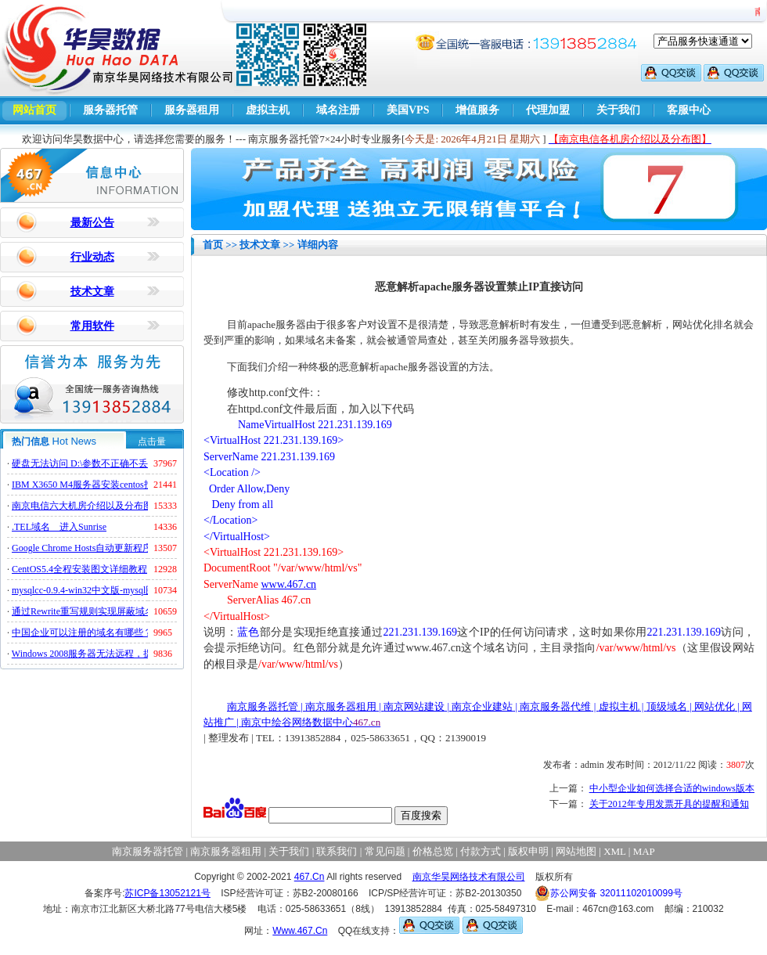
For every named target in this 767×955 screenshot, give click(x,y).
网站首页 (34, 110)
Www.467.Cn (299, 930)
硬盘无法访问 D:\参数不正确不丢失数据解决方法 (113, 463)
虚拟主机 (268, 110)
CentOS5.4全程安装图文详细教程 (79, 569)
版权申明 (528, 851)
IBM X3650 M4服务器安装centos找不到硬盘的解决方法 (125, 484)
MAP (644, 851)
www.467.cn (288, 584)
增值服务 (477, 110)
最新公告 (92, 223)
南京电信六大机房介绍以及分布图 (82, 505)
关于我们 (618, 110)
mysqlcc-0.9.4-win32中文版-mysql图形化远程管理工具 (121, 590)
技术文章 (92, 291)
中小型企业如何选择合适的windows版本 (671, 788)
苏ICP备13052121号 (167, 893)
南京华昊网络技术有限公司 (468, 876)
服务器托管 (110, 110)
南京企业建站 (482, 706)
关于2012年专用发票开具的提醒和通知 (669, 803)
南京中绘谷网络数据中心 (297, 722)
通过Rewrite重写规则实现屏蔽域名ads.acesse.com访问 (121, 611)
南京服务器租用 (340, 706)
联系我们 (336, 851)
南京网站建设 (414, 706)
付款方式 (480, 851)
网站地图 (576, 851)
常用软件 (92, 326)
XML (614, 851)
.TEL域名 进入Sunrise (59, 526)
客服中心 (689, 110)
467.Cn (309, 876)
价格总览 (432, 851)
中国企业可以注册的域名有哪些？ (82, 632)
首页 (213, 244)
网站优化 (714, 706)
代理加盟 (548, 110)
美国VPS (408, 110)
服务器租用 (191, 110)
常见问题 (385, 851)
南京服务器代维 (555, 706)
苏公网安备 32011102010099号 (608, 893)
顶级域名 (666, 706)
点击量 (152, 441)
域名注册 (338, 110)
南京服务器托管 (262, 706)
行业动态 (92, 257)
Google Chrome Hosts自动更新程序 (82, 547)
